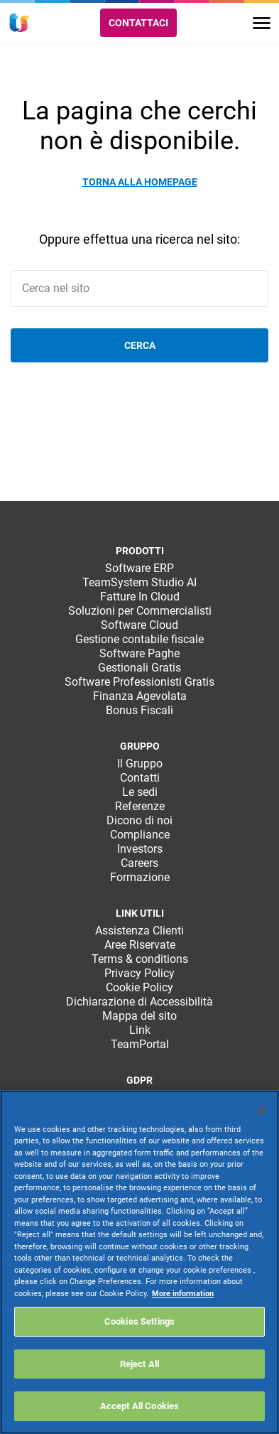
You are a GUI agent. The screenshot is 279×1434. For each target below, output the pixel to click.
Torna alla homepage (139, 182)
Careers (139, 863)
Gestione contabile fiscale (139, 639)
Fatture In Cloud (140, 596)
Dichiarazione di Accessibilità (139, 1001)
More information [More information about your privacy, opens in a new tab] (183, 1293)
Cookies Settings (139, 1321)
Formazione (140, 877)
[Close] (262, 1110)
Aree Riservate (139, 944)
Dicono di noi (139, 820)
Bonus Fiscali (139, 710)
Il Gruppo (140, 763)
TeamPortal (140, 1044)
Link (140, 1030)
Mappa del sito (139, 1016)
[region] (139, 1262)
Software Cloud (139, 625)
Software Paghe (139, 653)
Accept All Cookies (139, 1406)
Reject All (139, 1364)
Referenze (140, 806)
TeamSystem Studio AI (139, 582)
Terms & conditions (140, 959)
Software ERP (139, 568)
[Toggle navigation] (261, 23)
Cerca (139, 345)
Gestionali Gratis (139, 667)
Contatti (140, 778)
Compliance (140, 834)
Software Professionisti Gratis (139, 682)
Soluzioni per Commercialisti (140, 611)
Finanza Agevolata (140, 696)
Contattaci (138, 22)
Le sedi (140, 792)
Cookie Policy (139, 987)
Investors (140, 849)
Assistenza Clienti (139, 930)
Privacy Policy (139, 973)
